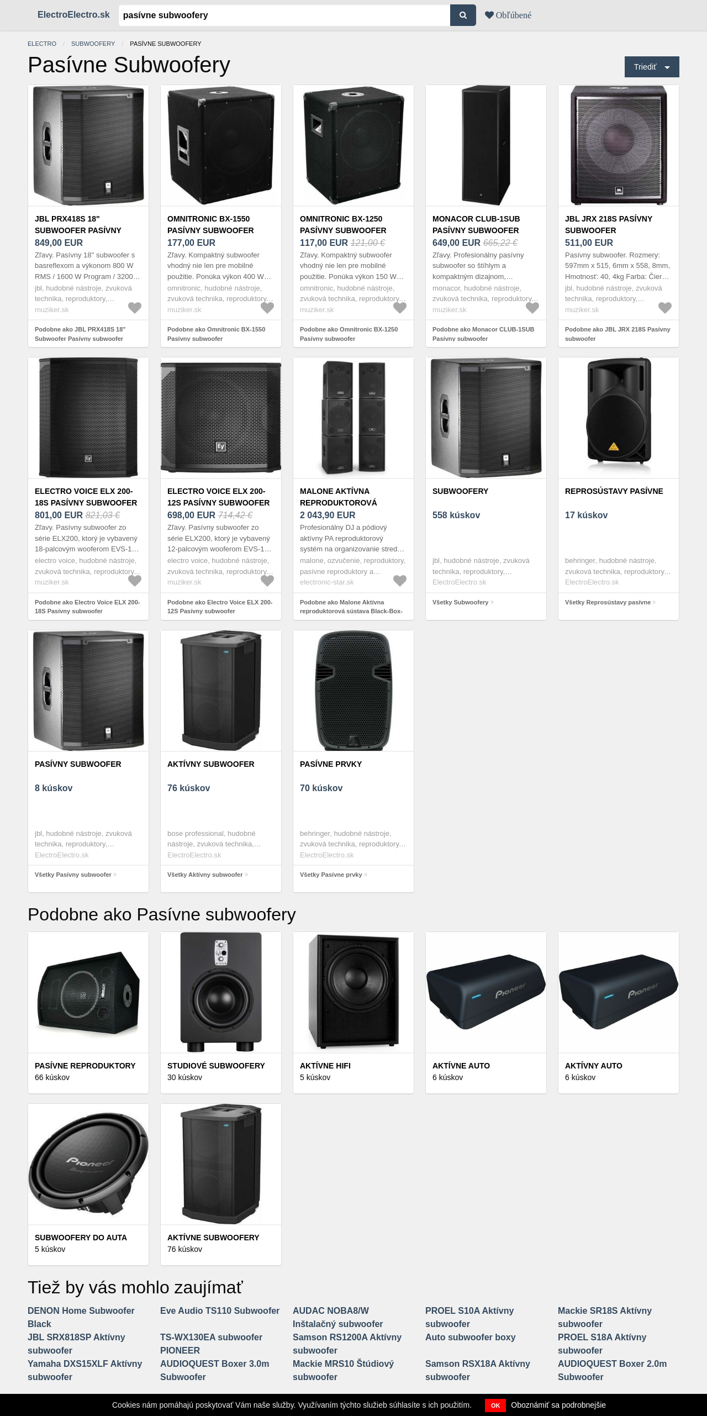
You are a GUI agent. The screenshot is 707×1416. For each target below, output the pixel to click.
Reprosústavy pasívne (614, 491)
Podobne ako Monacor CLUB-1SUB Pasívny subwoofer (483, 334)
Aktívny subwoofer (211, 764)
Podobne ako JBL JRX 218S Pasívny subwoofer (618, 334)
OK (495, 1405)
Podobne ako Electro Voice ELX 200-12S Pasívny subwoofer (220, 607)
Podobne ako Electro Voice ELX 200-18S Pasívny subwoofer (87, 607)
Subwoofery (93, 43)
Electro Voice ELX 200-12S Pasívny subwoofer (218, 497)
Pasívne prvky (331, 764)
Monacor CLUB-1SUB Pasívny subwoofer (476, 224)
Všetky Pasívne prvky (331, 874)
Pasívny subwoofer (78, 764)
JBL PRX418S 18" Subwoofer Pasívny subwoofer (78, 230)
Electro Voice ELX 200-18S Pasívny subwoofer (86, 497)
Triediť (645, 66)
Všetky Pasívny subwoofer (73, 874)
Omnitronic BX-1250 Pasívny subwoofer (343, 224)
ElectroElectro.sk (74, 14)
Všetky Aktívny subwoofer (205, 874)
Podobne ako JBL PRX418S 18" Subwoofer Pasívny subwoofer (80, 334)
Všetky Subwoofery (460, 602)
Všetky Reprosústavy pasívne (608, 602)
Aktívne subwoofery (213, 1237)
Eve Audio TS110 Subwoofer (219, 1310)
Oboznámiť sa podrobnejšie (558, 1405)
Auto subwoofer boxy (470, 1337)
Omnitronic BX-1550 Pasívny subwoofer (210, 224)
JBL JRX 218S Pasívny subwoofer (608, 224)
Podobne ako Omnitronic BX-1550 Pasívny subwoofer (216, 334)
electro (42, 43)
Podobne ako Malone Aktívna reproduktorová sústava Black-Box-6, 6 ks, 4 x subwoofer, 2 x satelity (351, 611)
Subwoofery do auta (81, 1237)
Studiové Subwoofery (216, 1065)
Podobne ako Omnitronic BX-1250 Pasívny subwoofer (349, 334)
